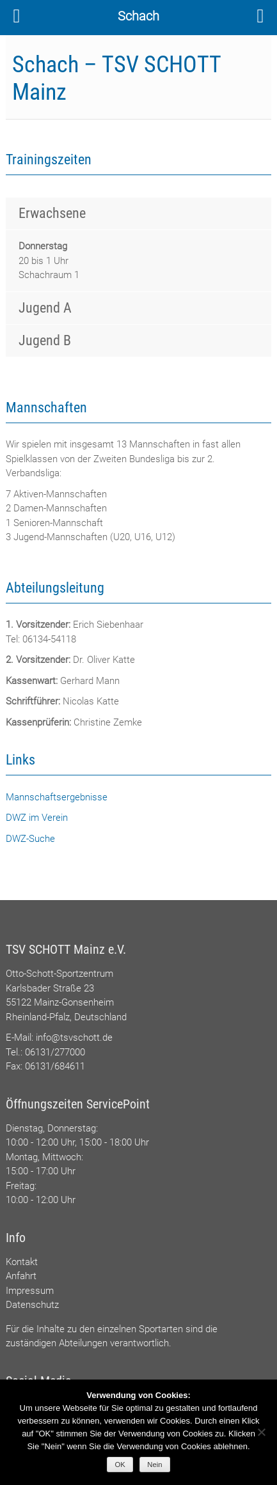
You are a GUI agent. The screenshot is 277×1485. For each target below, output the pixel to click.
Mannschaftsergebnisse (56, 797)
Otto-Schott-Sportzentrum (59, 973)
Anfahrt (21, 1276)
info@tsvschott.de (74, 1037)
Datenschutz (32, 1304)
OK (120, 1464)
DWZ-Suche (30, 838)
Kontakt (22, 1262)
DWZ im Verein (37, 817)
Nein (154, 1464)
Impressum (30, 1290)
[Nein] (261, 1432)
